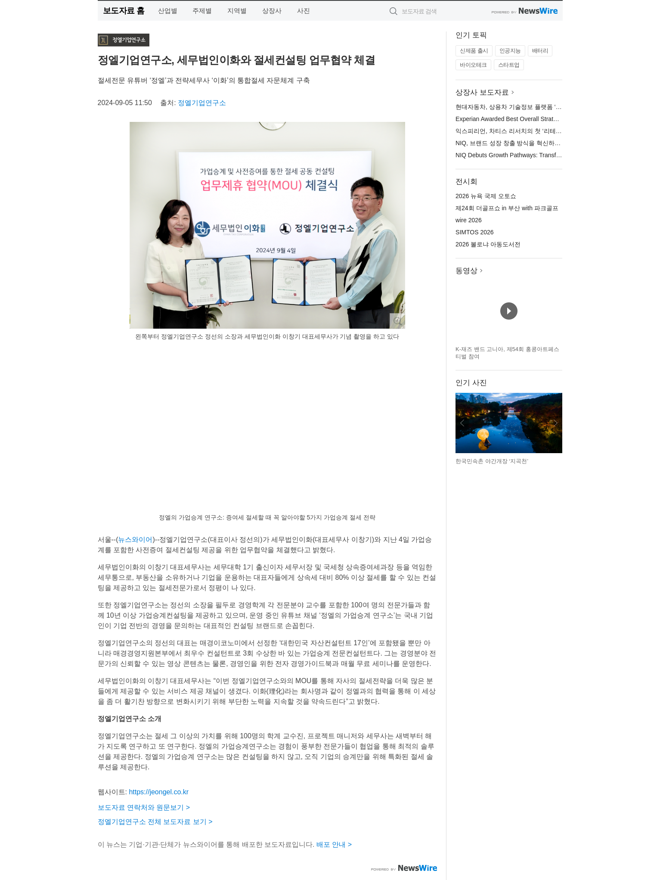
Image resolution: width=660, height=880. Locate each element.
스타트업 (509, 65)
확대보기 (397, 321)
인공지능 (510, 50)
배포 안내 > (334, 844)
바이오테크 (473, 65)
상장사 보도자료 (482, 92)
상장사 (272, 10)
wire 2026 (468, 220)
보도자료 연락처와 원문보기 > (144, 807)
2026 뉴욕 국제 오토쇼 (485, 196)
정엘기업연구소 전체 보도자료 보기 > (155, 821)
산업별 (167, 10)
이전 (462, 423)
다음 (555, 423)
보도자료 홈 (124, 10)
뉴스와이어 (135, 539)
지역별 (237, 10)
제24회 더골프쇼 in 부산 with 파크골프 (506, 208)
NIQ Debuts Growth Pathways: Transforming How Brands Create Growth (552, 155)
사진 (303, 10)
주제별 (202, 10)
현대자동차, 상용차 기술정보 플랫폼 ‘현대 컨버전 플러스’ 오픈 (538, 106)
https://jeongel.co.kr (159, 792)
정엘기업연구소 (202, 102)
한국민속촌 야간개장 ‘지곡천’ (491, 461)
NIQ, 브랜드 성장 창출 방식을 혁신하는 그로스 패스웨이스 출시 (540, 143)
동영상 (466, 271)
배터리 (540, 50)
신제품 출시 (474, 50)
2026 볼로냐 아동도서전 (488, 244)
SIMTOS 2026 (474, 232)
